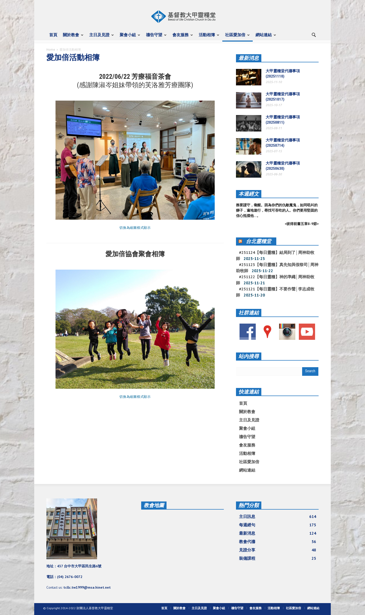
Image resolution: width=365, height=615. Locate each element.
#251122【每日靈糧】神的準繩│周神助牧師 (275, 279)
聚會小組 (128, 37)
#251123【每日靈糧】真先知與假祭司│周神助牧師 (277, 267)
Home (50, 49)
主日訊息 (277, 516)
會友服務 (181, 37)
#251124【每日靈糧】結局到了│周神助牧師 (275, 255)
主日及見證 (100, 37)
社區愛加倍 (236, 37)
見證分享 (277, 550)
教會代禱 (277, 541)
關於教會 (71, 37)
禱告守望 (155, 37)
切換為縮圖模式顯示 (135, 228)
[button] (313, 34)
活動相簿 (207, 37)
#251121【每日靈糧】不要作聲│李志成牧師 (275, 291)
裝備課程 (277, 558)
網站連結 (264, 37)
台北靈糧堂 (258, 241)
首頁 (53, 34)
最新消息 (249, 58)
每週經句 (277, 525)
